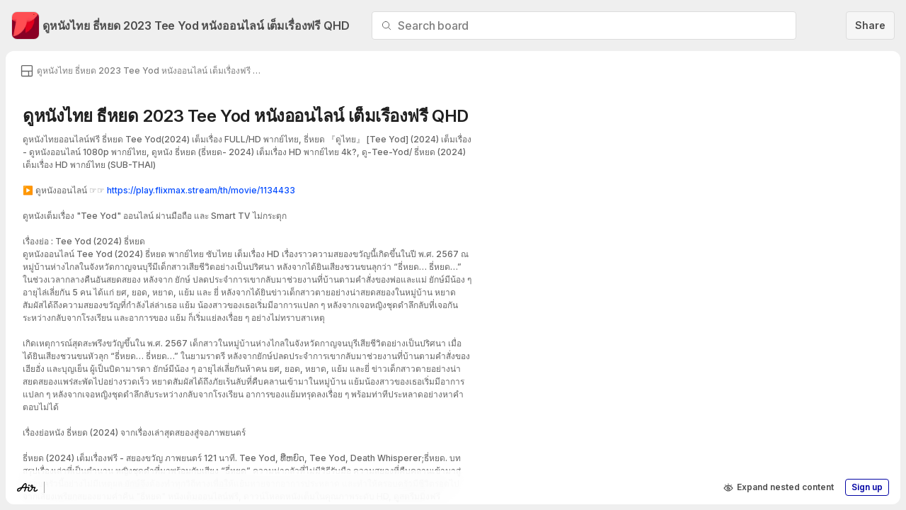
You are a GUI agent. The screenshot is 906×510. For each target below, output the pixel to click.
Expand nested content (778, 487)
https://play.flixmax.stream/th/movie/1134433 (201, 190)
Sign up (867, 487)
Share (870, 25)
